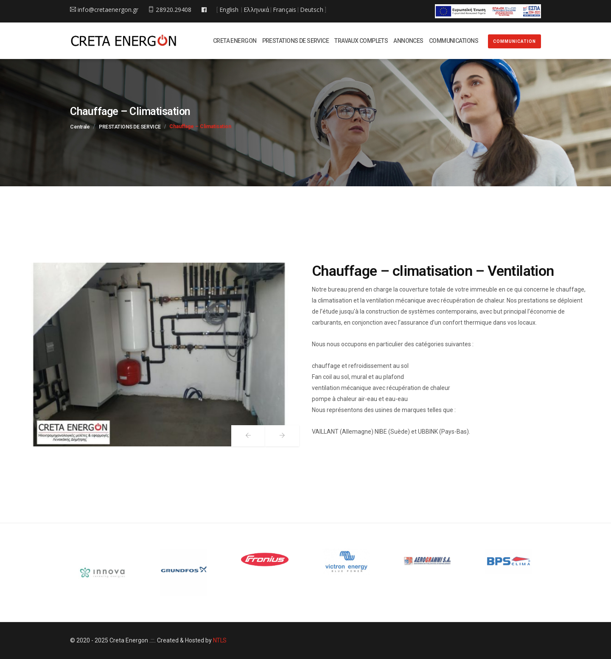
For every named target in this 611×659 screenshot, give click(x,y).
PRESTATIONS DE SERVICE (295, 40)
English (229, 10)
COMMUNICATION (514, 41)
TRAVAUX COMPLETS (361, 40)
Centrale (80, 127)
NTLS (220, 640)
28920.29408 (169, 10)
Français (284, 10)
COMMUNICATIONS (453, 40)
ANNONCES (408, 40)
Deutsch (311, 10)
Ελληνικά (256, 10)
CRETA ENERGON (235, 40)
